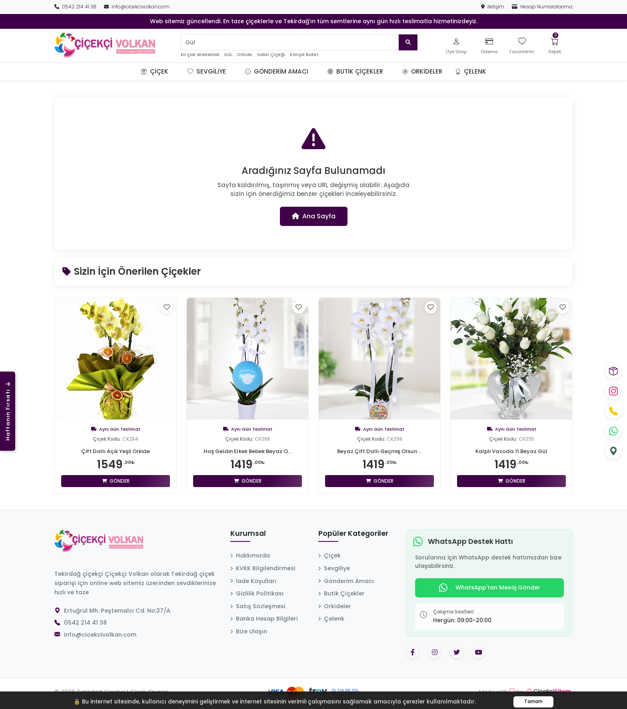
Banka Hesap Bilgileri (264, 619)
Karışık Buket (304, 54)
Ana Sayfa (313, 216)
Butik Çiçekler (355, 71)
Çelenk (470, 71)
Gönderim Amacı (276, 71)
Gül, (228, 54)
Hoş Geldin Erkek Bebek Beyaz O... (248, 451)
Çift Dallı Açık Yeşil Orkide (116, 451)
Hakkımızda (250, 555)
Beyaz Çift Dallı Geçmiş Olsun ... (379, 451)
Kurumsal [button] (248, 533)
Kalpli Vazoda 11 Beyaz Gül (511, 451)
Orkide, (245, 54)
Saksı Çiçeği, (271, 54)
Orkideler (422, 71)
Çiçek (154, 71)
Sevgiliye (207, 71)
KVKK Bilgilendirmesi (263, 568)
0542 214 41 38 (76, 6)
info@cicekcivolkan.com (137, 6)
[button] (178, 71)
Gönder (116, 480)
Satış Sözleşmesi (258, 606)
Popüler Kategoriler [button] (353, 533)
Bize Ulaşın (248, 631)
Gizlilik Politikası (257, 593)
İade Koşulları (253, 581)
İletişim (493, 6)
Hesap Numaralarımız (542, 6)
